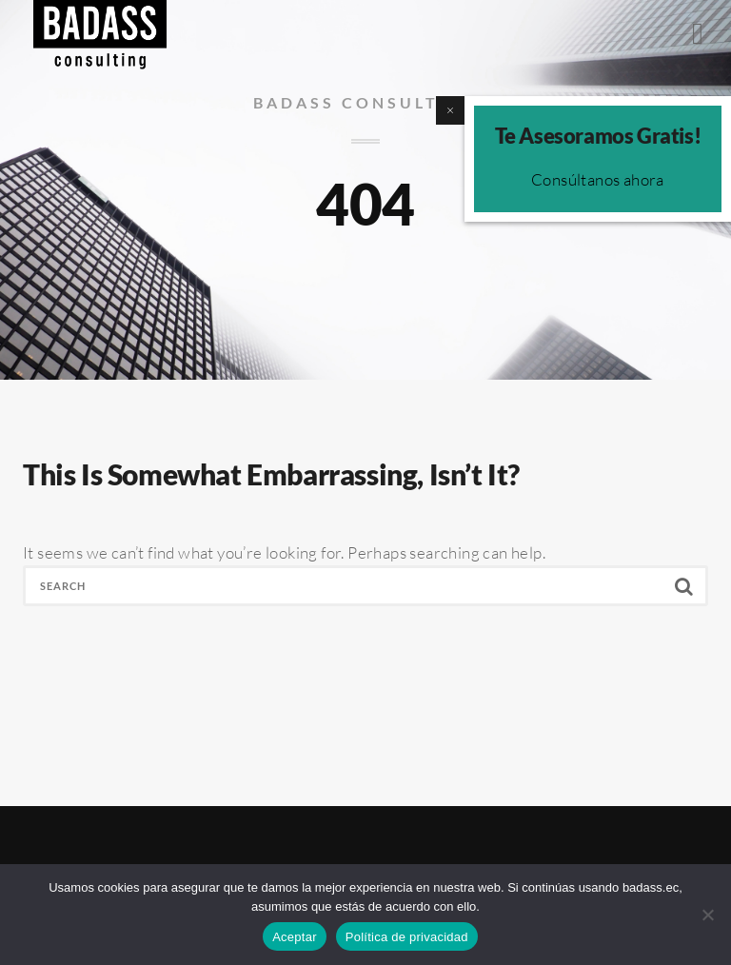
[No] (707, 914)
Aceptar (294, 937)
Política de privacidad (407, 937)
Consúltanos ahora (597, 179)
